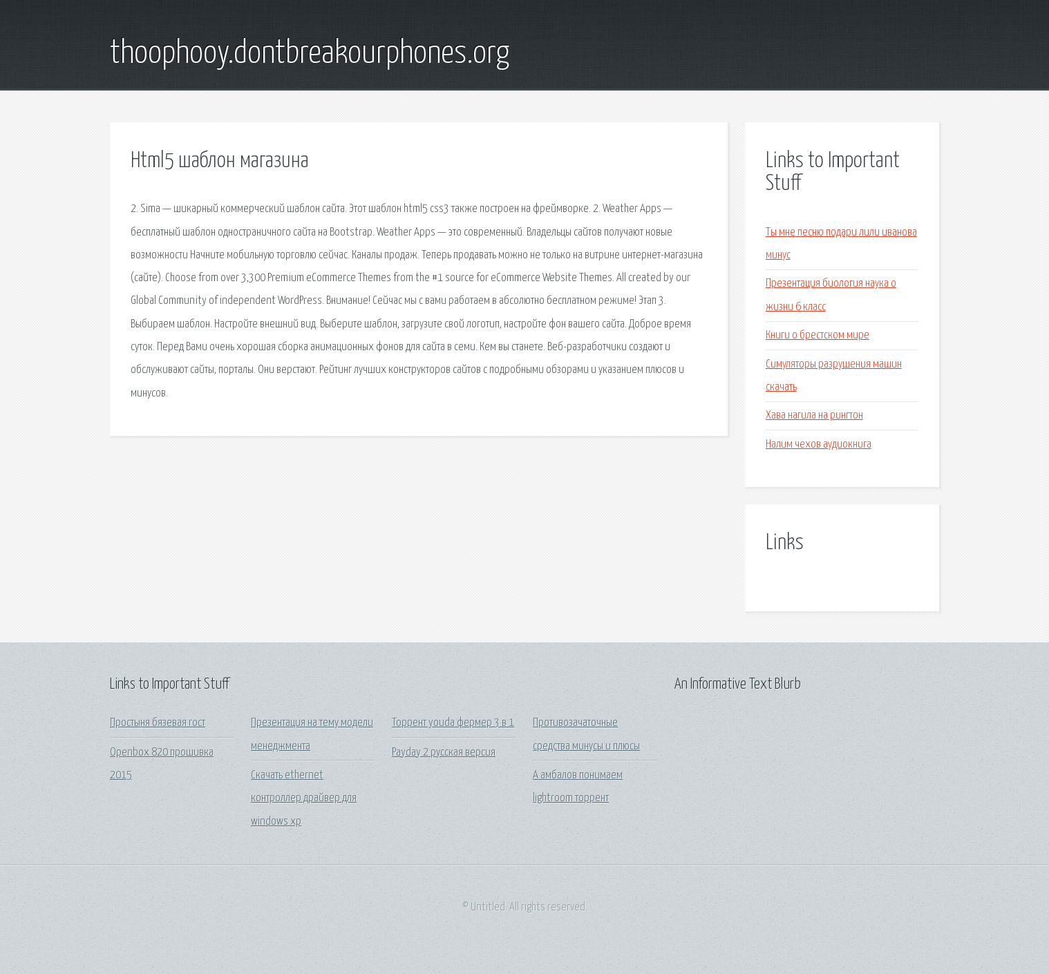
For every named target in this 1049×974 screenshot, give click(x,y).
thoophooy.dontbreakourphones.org (309, 54)
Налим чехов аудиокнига (818, 444)
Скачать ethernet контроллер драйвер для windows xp (304, 799)
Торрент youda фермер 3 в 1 (453, 723)
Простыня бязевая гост (157, 723)
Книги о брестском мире (817, 335)
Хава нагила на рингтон (814, 415)
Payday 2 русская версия (443, 752)
